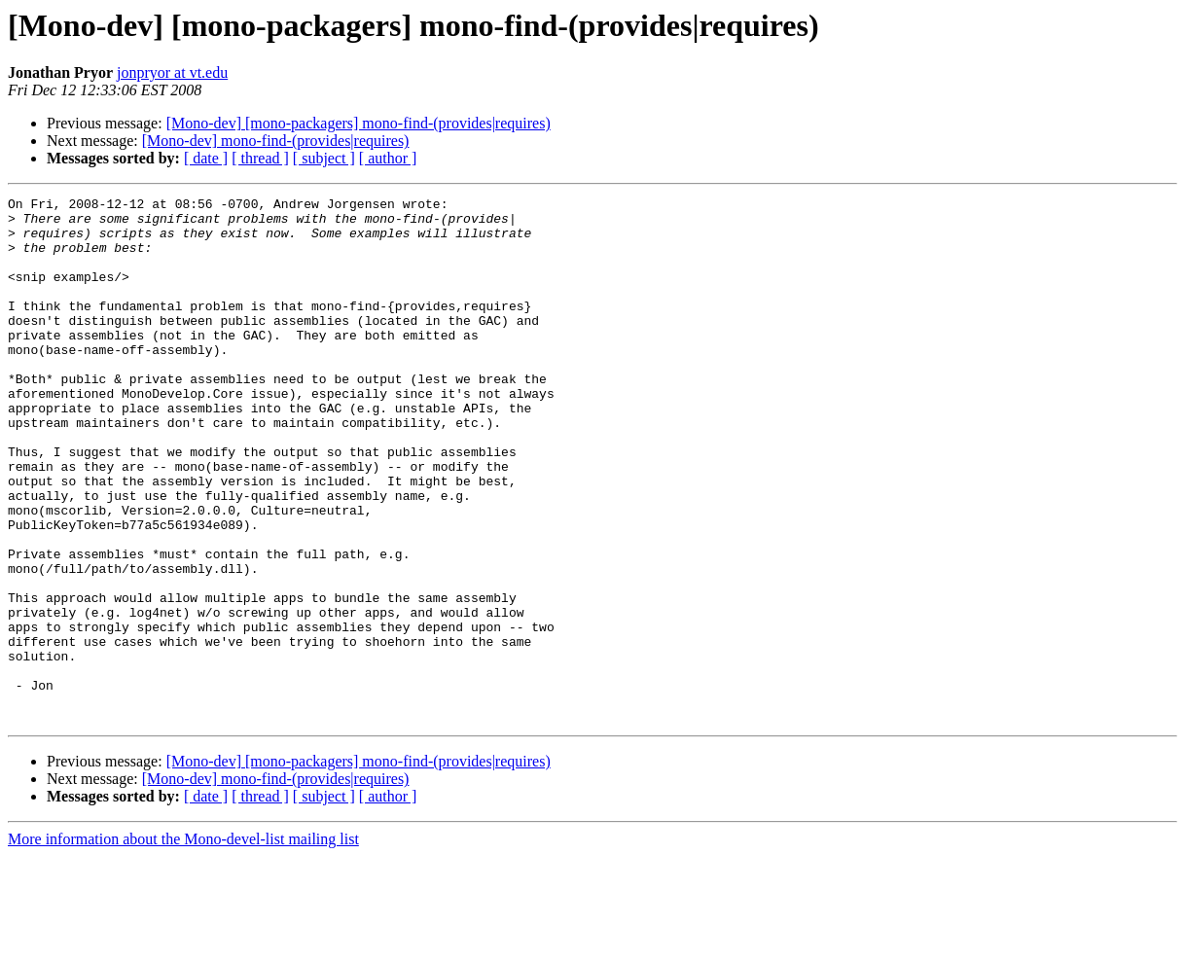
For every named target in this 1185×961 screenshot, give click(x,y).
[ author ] (388, 158)
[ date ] (206, 158)
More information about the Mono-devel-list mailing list (183, 944)
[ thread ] (260, 158)
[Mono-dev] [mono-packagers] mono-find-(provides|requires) (358, 123)
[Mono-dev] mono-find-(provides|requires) (276, 140)
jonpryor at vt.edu (172, 72)
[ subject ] (324, 158)
